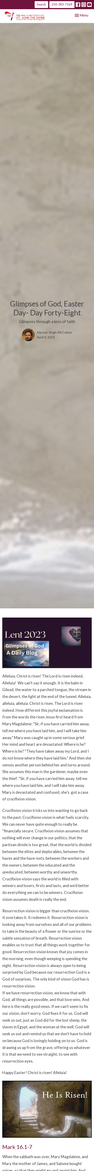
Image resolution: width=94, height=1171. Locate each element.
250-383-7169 (62, 4)
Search (41, 4)
